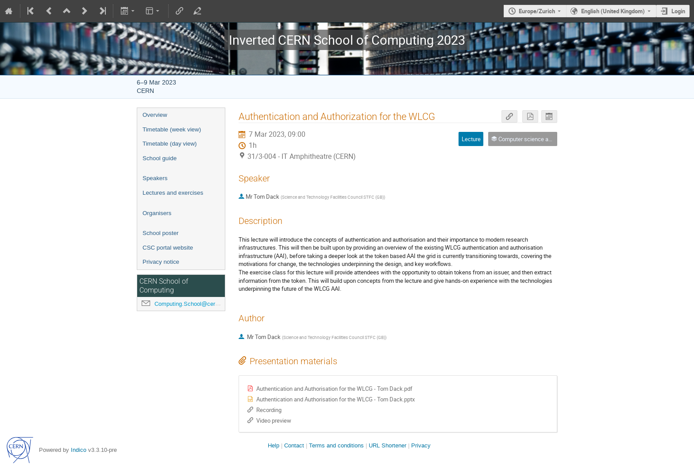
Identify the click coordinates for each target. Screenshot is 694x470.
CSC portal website (168, 247)
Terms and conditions (336, 445)
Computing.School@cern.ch (190, 304)
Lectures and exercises (173, 192)
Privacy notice (161, 261)
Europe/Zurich (537, 11)
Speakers (155, 178)
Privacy (421, 445)
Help (273, 445)
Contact (294, 445)
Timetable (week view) (172, 129)
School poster (161, 233)
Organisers (157, 213)
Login (678, 11)
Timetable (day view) (170, 143)
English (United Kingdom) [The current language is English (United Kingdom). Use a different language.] (613, 11)
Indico (78, 450)
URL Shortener (387, 445)
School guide (160, 158)
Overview (155, 115)
